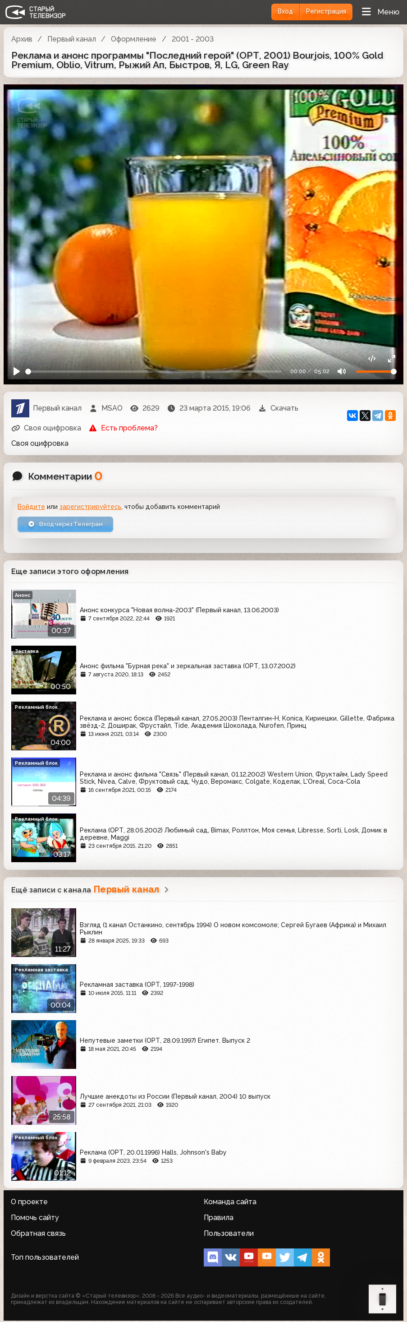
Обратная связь (38, 1234)
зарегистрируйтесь (90, 506)
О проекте (29, 1203)
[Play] (17, 370)
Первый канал (71, 39)
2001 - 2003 (193, 39)
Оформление (133, 39)
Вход (279, 12)
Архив (21, 39)
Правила (218, 1219)
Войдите (31, 506)
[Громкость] (376, 370)
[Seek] (153, 370)
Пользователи (229, 1234)
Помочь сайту (35, 1219)
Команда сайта (230, 1203)
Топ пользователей (45, 1258)
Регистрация (324, 12)
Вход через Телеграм (69, 524)
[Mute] (340, 370)
